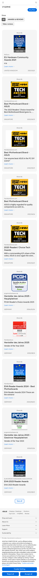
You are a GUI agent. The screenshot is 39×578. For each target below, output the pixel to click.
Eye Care (12, 513)
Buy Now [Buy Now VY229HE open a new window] (32, 10)
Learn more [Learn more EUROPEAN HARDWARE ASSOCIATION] (9, 488)
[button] (3, 2)
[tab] (4, 19)
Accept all (28, 574)
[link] (19, 2)
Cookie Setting (19, 569)
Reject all (10, 574)
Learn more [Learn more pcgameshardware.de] (9, 305)
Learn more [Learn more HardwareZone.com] (9, 115)
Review (27, 513)
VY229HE (6, 7)
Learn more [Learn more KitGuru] (9, 66)
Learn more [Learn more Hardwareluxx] (9, 349)
